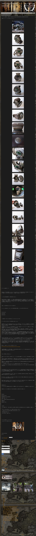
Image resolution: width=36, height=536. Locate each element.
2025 (3, 496)
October (4, 500)
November (4, 499)
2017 (3, 530)
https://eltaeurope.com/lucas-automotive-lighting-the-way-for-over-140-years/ (11, 346)
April (3, 505)
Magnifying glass (3, 462)
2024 (3, 497)
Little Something (5, 438)
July (3, 503)
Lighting (2, 460)
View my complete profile (4, 472)
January (4, 523)
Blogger (22, 534)
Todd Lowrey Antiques (9, 3)
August (4, 502)
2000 (3, 532)
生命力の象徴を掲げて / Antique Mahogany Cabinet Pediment (10, 518)
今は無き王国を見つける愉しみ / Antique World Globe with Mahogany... (11, 516)
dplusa (6, 468)
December (4, 498)
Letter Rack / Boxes (4, 459)
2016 (3, 531)
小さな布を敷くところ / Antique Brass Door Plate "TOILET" (9, 517)
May (3, 504)
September (4, 501)
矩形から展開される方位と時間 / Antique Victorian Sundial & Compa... (11, 520)
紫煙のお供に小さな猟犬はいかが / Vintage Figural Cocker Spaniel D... (11, 519)
